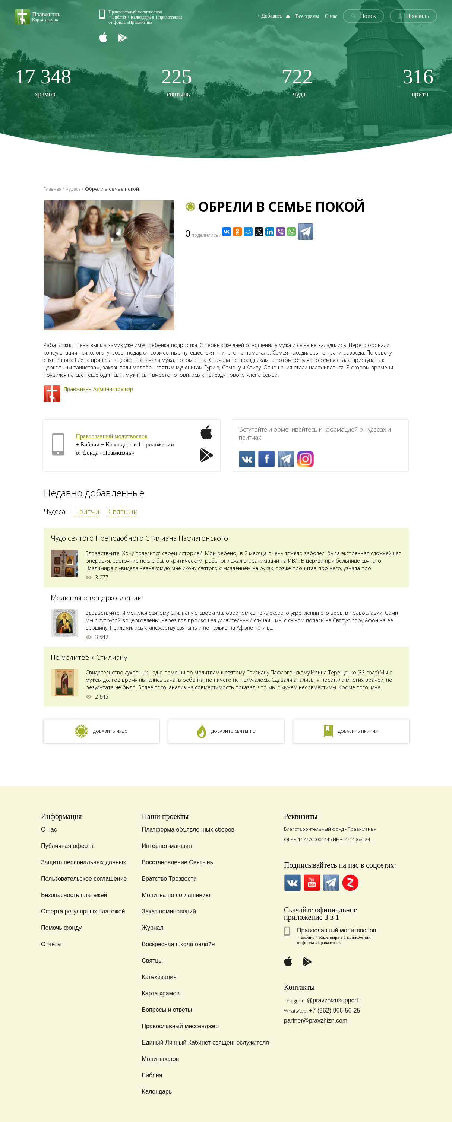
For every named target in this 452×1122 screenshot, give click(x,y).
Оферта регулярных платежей (83, 911)
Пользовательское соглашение (84, 878)
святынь (176, 82)
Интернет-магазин (167, 846)
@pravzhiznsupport (332, 1000)
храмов (43, 82)
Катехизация (159, 977)
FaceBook (266, 459)
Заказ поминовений (169, 911)
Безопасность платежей (74, 895)
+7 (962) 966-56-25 (334, 1010)
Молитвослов (160, 1059)
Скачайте (298, 910)
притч (417, 82)
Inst (305, 459)
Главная (52, 189)
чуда (297, 82)
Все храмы (307, 16)
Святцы (152, 960)
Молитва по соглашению (176, 895)
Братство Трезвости (169, 878)
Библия (152, 1075)
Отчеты (51, 944)
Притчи (86, 511)
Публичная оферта (67, 846)
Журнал (152, 928)
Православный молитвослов (112, 436)
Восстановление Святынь (177, 862)
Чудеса (54, 511)
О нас (331, 16)
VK (247, 459)
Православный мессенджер (180, 1026)
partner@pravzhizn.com (315, 1020)
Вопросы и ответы (167, 1010)
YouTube (311, 882)
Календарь (157, 1091)
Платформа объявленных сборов (188, 829)
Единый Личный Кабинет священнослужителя (205, 1042)
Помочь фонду (61, 928)
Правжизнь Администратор (98, 388)
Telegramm (286, 459)
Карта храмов (160, 993)
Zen (350, 882)
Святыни (123, 511)
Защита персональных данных (83, 862)
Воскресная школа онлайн (178, 944)
